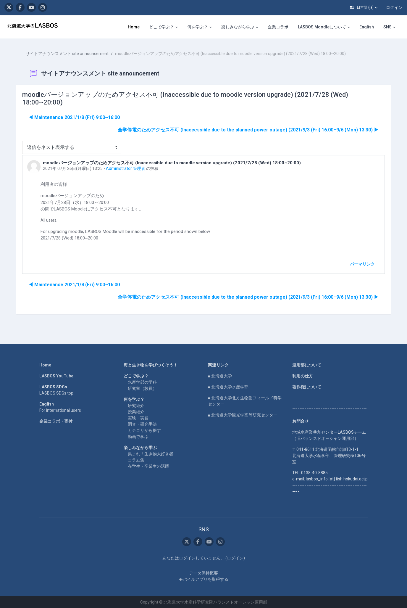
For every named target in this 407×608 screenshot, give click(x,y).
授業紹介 (136, 411)
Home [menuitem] (134, 27)
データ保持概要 (203, 572)
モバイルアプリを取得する (203, 579)
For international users (60, 410)
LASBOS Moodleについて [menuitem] (322, 27)
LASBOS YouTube (56, 375)
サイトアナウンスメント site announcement (67, 53)
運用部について (306, 364)
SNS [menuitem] (387, 27)
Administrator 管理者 (126, 168)
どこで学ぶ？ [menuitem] (161, 27)
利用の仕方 (302, 375)
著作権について (306, 386)
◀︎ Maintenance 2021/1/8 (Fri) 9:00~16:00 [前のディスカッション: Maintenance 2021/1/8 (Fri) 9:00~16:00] (74, 117)
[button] (364, 7)
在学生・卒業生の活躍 (148, 466)
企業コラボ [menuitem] (278, 27)
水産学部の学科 (142, 381)
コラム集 (136, 459)
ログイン (394, 7)
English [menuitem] (366, 27)
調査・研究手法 (142, 424)
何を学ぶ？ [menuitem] (197, 27)
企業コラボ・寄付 (55, 421)
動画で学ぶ (138, 436)
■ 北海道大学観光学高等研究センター (242, 414)
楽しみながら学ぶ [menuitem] (237, 27)
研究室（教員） (142, 388)
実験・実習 (138, 417)
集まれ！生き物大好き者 (150, 453)
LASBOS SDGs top (56, 392)
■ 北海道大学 (220, 375)
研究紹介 (136, 405)
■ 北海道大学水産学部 (228, 386)
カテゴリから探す (144, 430)
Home (45, 364)
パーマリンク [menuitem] (362, 263)
